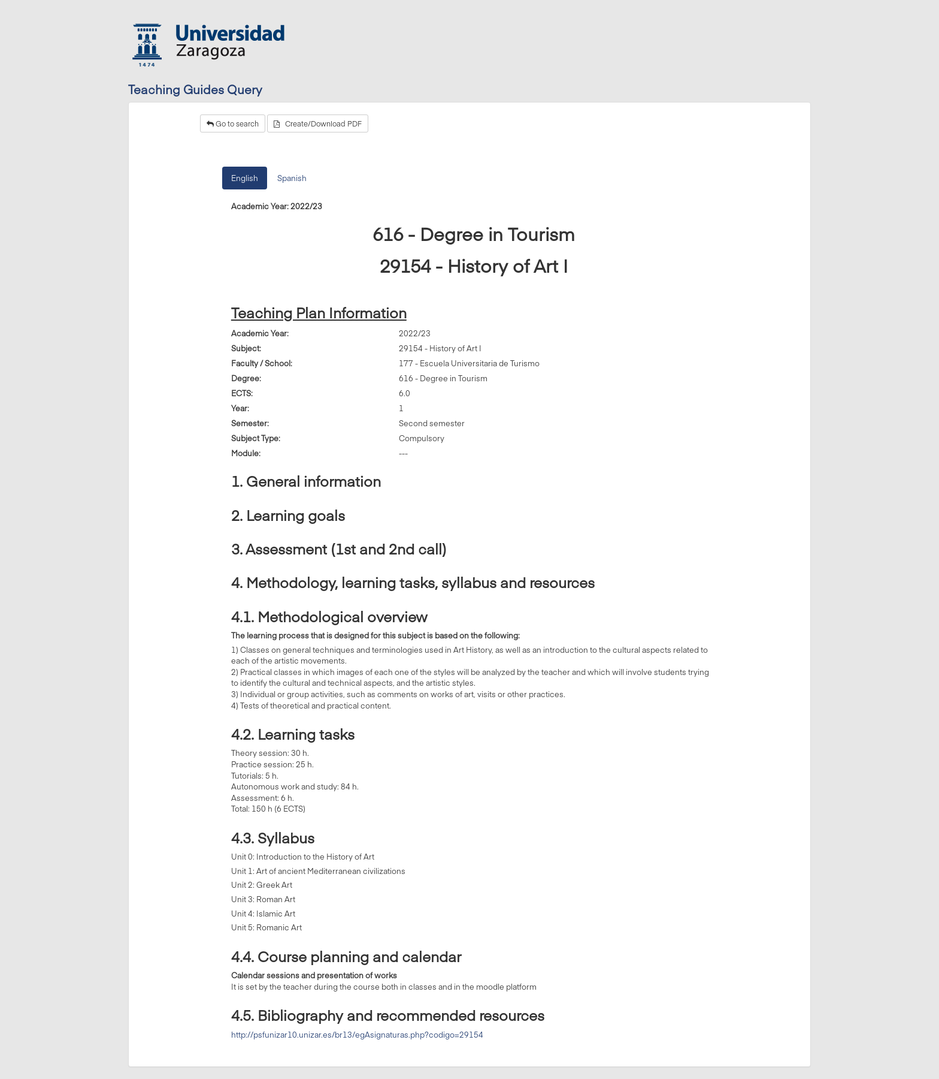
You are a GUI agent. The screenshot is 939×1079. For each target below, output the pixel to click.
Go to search (233, 123)
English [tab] (244, 178)
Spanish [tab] (292, 178)
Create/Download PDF (318, 123)
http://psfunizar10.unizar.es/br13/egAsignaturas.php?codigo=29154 (357, 1034)
